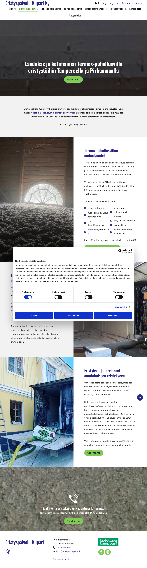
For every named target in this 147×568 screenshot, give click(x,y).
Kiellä (34, 315)
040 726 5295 (63, 547)
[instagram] (108, 552)
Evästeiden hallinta (62, 559)
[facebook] (101, 552)
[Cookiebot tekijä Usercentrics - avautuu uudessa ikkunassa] (120, 251)
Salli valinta (73, 315)
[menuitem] (11, 9)
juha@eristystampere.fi (68, 551)
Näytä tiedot (121, 307)
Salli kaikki (113, 315)
